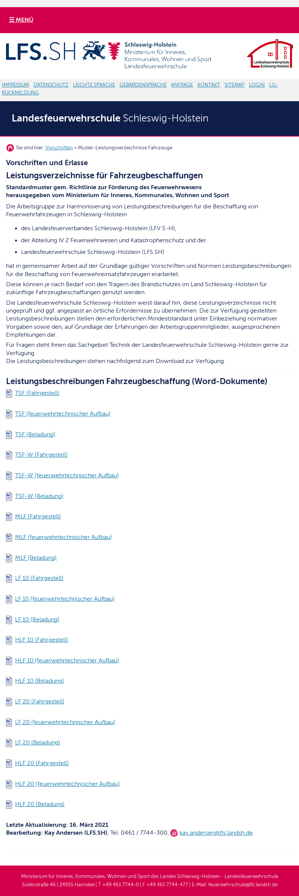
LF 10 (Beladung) (37, 619)
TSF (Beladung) (35, 434)
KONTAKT (208, 85)
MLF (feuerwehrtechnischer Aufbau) (63, 537)
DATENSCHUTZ (50, 85)
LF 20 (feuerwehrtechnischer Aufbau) (65, 722)
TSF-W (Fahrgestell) (41, 454)
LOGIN (257, 85)
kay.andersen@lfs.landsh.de (216, 832)
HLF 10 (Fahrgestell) (41, 639)
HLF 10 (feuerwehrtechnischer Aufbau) (67, 660)
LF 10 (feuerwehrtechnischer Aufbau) (65, 598)
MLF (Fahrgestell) (38, 516)
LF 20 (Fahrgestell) (39, 701)
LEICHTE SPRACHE (94, 85)
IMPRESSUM (15, 85)
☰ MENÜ (21, 20)
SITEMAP (234, 85)
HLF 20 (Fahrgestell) (42, 763)
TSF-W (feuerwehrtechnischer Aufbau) (67, 475)
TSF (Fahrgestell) (37, 393)
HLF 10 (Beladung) (39, 680)
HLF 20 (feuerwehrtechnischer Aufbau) (67, 784)
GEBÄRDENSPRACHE (143, 85)
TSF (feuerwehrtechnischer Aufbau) (63, 413)
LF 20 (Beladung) (37, 742)
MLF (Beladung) (36, 557)
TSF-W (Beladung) (39, 496)
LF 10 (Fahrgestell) (39, 578)
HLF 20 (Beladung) (40, 804)
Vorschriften (59, 147)
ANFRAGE (182, 85)
